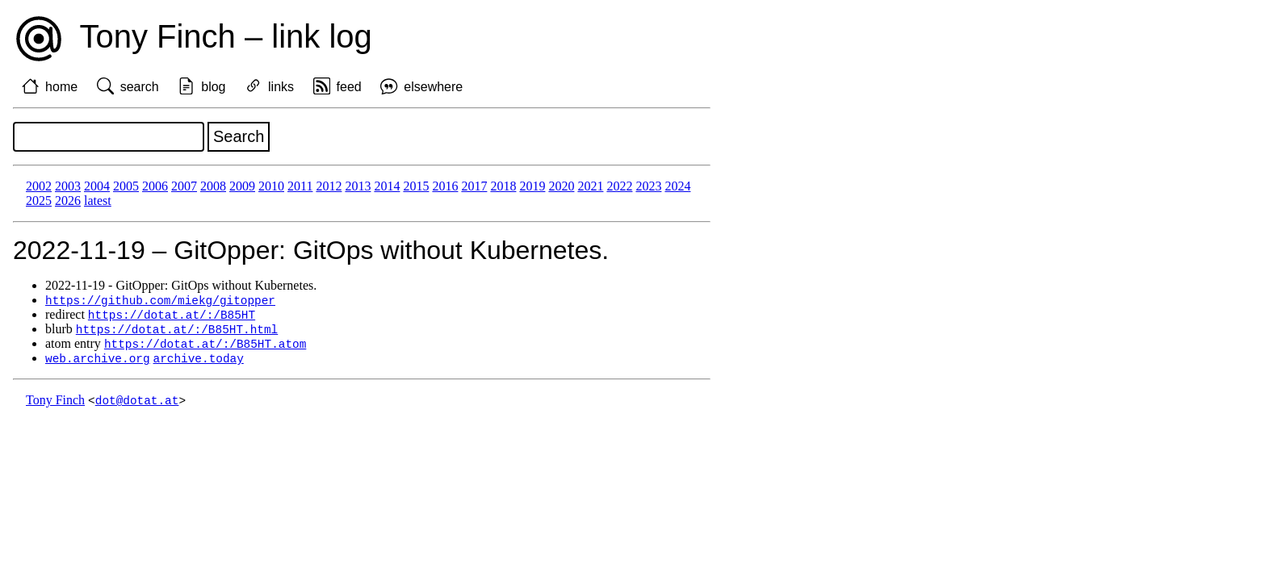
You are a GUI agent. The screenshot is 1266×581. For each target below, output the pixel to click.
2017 (474, 186)
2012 (329, 186)
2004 (97, 186)
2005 (126, 186)
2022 (619, 186)
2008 (213, 186)
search (139, 87)
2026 (68, 200)
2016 (445, 186)
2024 (677, 186)
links (281, 87)
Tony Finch (55, 405)
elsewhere (433, 87)
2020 (561, 186)
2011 (299, 186)
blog (213, 87)
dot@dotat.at (137, 404)
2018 (503, 186)
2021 (590, 186)
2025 (39, 200)
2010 (271, 186)
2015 (416, 186)
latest (97, 200)
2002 (39, 186)
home (61, 87)
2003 (68, 186)
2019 (532, 186)
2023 (648, 186)
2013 (358, 186)
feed (349, 87)
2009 (242, 186)
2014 (387, 186)
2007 (184, 186)
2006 (155, 186)
